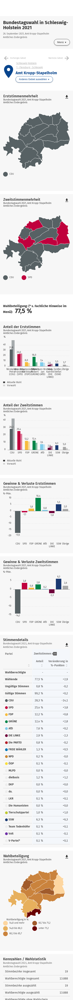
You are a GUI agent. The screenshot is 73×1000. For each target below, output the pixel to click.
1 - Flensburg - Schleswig (29, 67)
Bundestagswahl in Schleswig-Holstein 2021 (35, 25)
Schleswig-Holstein (26, 63)
